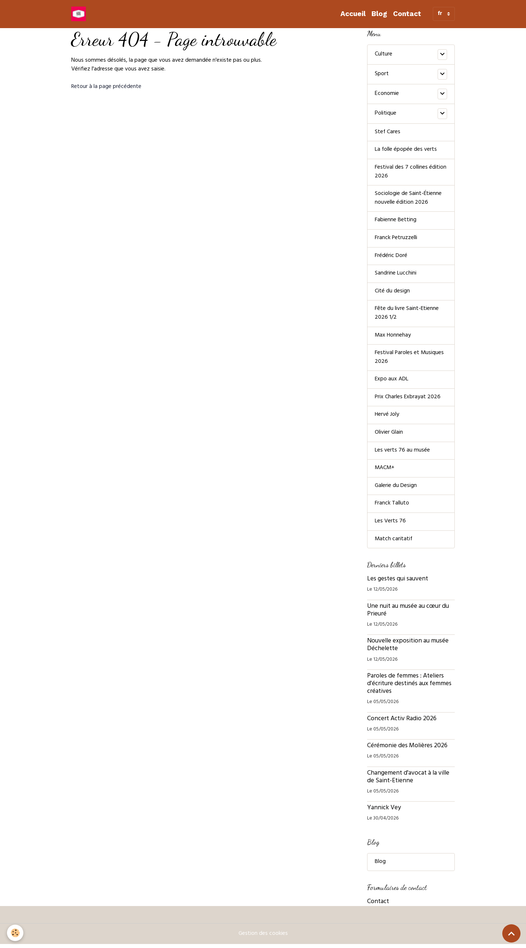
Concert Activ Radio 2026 (402, 723)
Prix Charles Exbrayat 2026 (408, 400)
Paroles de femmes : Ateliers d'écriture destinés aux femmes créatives (409, 688)
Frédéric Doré (391, 257)
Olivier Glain (389, 435)
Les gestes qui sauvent (397, 583)
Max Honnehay (393, 337)
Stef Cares (388, 132)
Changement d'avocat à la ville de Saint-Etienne (408, 781)
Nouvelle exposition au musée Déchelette (408, 649)
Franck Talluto (392, 507)
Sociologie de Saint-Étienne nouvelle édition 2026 (408, 199)
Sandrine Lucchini (395, 275)
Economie (387, 93)
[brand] (80, 14)
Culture (383, 54)
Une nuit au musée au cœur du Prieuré (408, 614)
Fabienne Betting (395, 221)
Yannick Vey (384, 812)
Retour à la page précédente (106, 86)
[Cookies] (15, 933)
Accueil (353, 13)
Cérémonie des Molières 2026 (407, 750)
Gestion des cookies (263, 937)
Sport (382, 74)
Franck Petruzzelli (396, 239)
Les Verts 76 (390, 525)
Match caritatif (394, 543)
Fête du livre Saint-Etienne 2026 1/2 (407, 315)
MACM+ (385, 471)
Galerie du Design (396, 489)
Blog (379, 13)
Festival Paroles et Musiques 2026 (410, 360)
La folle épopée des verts (406, 150)
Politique (385, 113)
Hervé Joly (387, 417)
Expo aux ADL (392, 382)
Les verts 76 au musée (402, 453)
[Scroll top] (511, 933)
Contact (407, 13)
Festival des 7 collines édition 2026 (410, 173)
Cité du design (392, 293)
